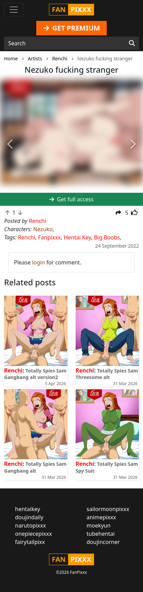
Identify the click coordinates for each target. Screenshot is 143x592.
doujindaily (29, 517)
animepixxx (101, 517)
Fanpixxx (49, 237)
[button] (11, 144)
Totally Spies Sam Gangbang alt (35, 467)
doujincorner (103, 542)
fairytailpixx (30, 542)
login (38, 262)
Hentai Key (77, 237)
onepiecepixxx (33, 533)
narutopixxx (30, 525)
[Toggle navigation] (13, 9)
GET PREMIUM (71, 28)
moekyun (98, 525)
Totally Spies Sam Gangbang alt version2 (35, 373)
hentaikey (27, 509)
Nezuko (43, 229)
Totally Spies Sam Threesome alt (107, 373)
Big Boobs (107, 237)
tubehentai (101, 533)
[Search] (132, 43)
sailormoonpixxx (108, 509)
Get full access (71, 199)
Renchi (26, 237)
